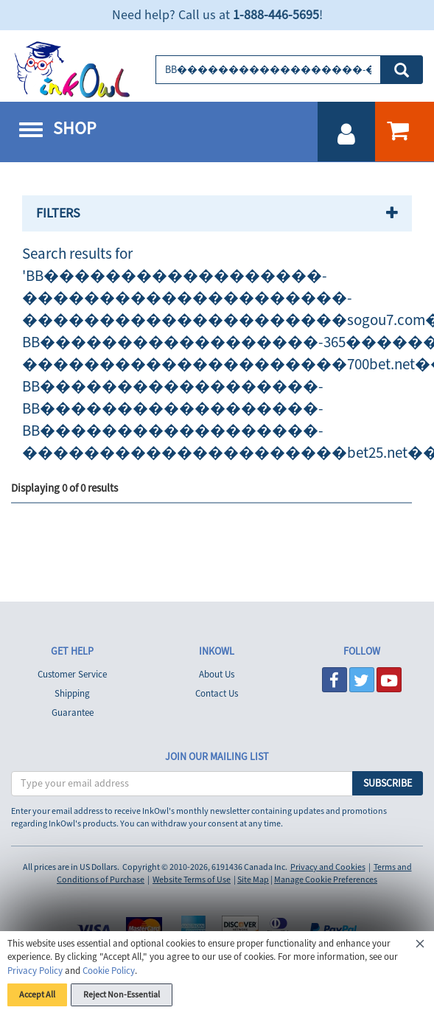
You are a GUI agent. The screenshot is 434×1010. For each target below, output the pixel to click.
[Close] (420, 946)
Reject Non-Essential (121, 995)
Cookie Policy (109, 971)
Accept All (37, 995)
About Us (216, 674)
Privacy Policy (35, 971)
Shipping (72, 693)
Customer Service (72, 674)
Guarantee (73, 713)
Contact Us (216, 693)
